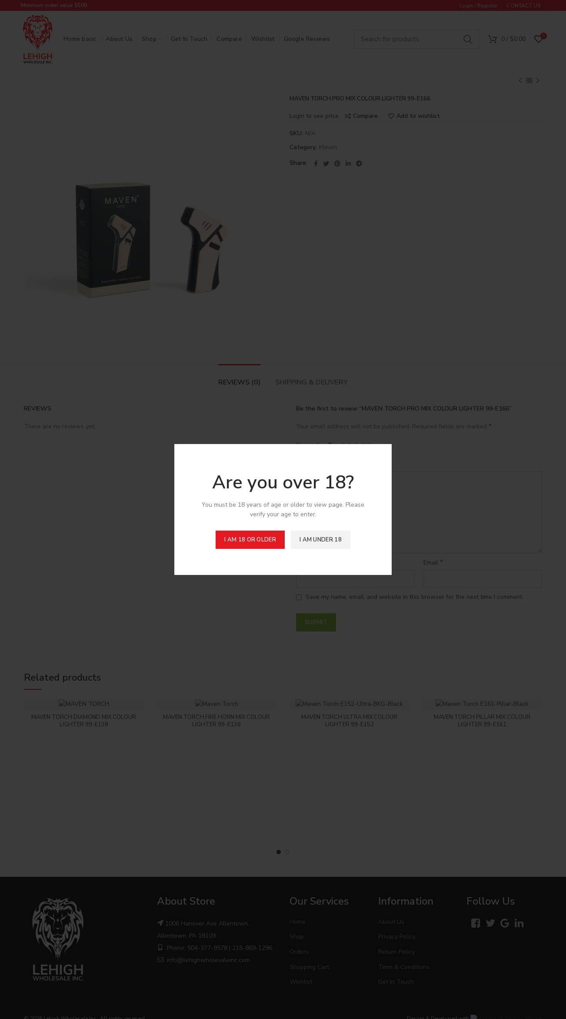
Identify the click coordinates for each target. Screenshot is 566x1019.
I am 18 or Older (250, 540)
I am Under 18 (321, 540)
